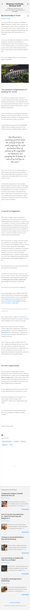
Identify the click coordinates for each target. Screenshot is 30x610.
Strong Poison (4, 332)
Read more (25, 509)
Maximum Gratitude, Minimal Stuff (15, 5)
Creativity (16, 441)
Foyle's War (15, 303)
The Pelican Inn (22, 317)
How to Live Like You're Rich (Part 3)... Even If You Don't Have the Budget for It (12, 516)
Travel (11, 444)
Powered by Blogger (15, 602)
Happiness (5, 444)
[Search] (28, 4)
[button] (28, 16)
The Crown (7, 303)
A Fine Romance (5, 299)
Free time (23, 441)
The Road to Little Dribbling (13, 301)
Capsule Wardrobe (7, 441)
